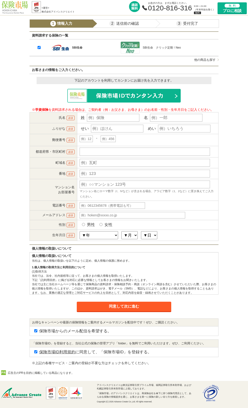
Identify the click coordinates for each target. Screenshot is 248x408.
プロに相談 (232, 8)
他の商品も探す (205, 60)
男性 (88, 224)
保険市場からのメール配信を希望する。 (72, 331)
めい (152, 128)
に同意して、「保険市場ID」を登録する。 (93, 352)
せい (85, 128)
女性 (105, 224)
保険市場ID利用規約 (57, 352)
